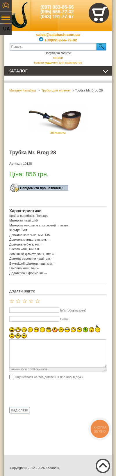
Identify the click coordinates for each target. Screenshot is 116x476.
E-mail (64, 319)
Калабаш (17, 14)
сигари (58, 57)
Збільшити (58, 120)
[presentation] (53, 393)
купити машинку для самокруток (58, 62)
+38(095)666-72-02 (58, 40)
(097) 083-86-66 (57, 7)
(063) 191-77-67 (57, 16)
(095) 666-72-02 (57, 11)
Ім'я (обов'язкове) (73, 310)
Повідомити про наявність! (41, 188)
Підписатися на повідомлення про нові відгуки (49, 377)
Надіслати (19, 410)
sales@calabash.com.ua (58, 34)
